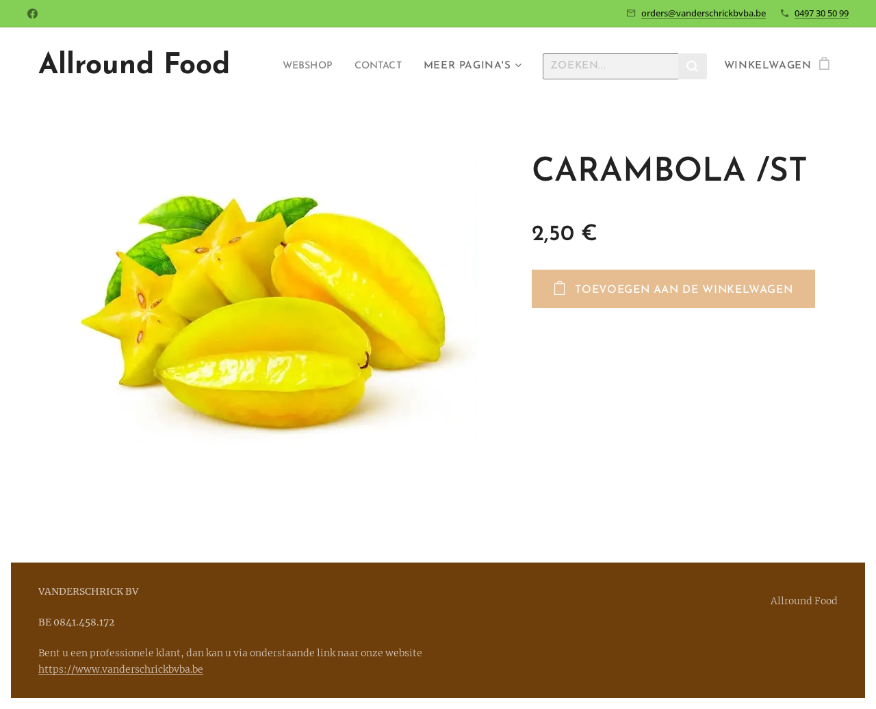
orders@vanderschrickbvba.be (703, 13)
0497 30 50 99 (822, 13)
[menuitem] (301, 66)
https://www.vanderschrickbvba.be (120, 669)
